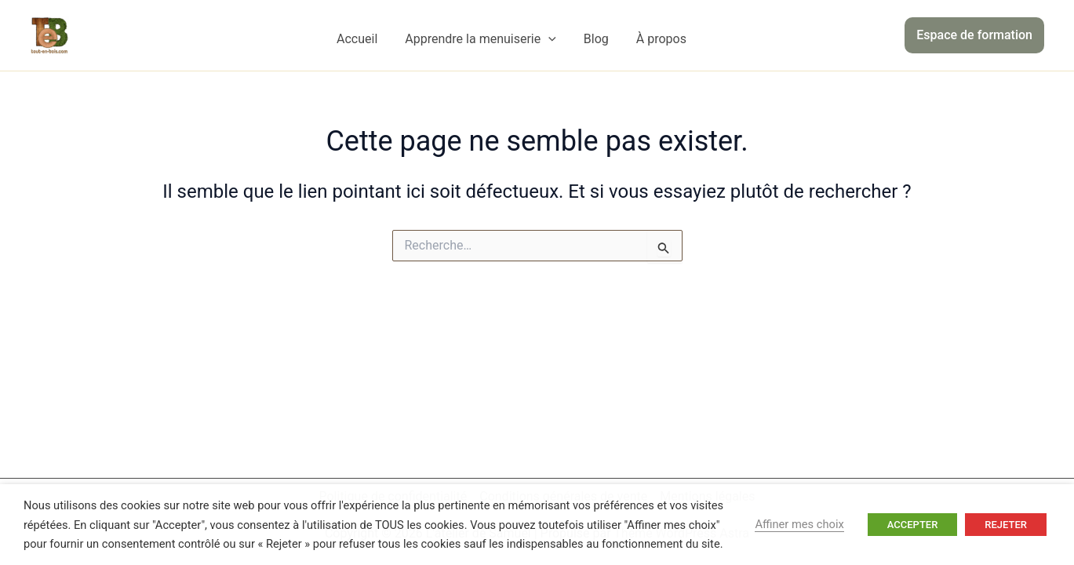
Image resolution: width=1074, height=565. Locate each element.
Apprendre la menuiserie (480, 39)
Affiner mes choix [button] (799, 524)
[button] (974, 35)
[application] (548, 39)
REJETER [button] (1006, 524)
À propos (661, 38)
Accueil (357, 38)
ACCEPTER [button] (912, 524)
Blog (596, 38)
